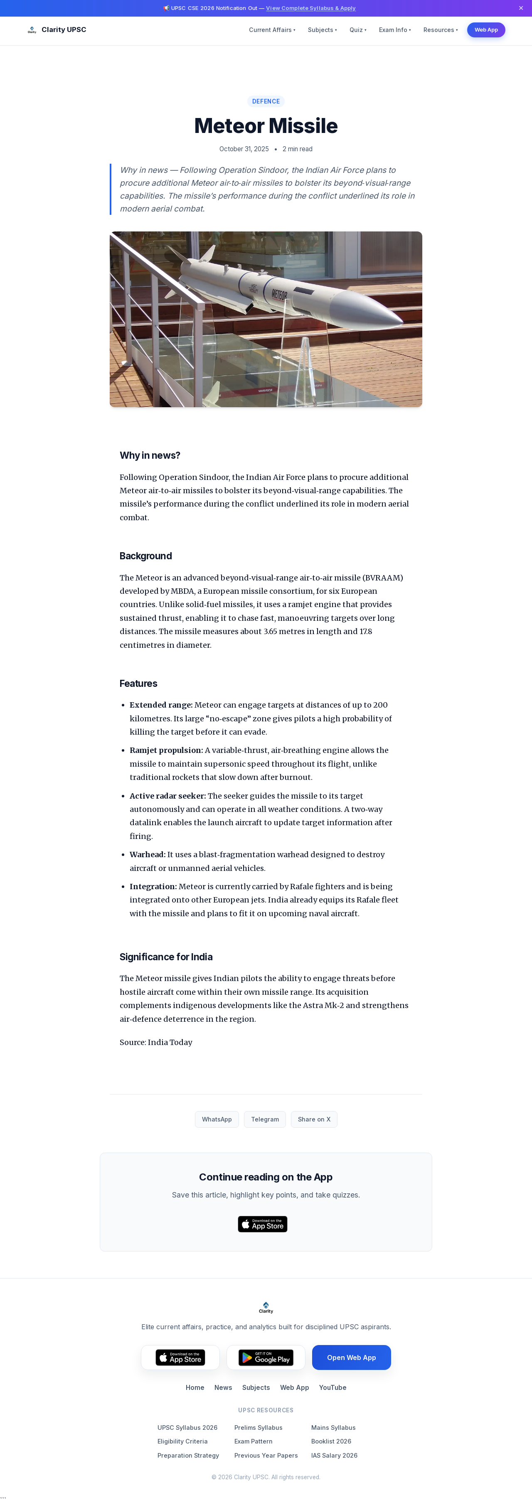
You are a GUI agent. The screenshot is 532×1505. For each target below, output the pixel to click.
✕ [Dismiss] (521, 8)
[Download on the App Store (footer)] (180, 1357)
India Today (170, 1042)
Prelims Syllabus (258, 1427)
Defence (266, 101)
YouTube (333, 1388)
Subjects (322, 29)
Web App (486, 29)
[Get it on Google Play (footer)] (266, 1357)
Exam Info (395, 29)
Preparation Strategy (188, 1455)
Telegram (265, 1119)
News (223, 1388)
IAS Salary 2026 (334, 1455)
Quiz (358, 29)
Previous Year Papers (266, 1455)
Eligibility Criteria (183, 1441)
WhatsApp (217, 1119)
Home (195, 1388)
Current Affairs (272, 29)
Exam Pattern (253, 1441)
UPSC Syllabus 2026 (187, 1427)
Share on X (314, 1119)
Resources (441, 29)
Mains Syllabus (333, 1427)
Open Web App (351, 1357)
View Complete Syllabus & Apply (311, 8)
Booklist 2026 (331, 1441)
